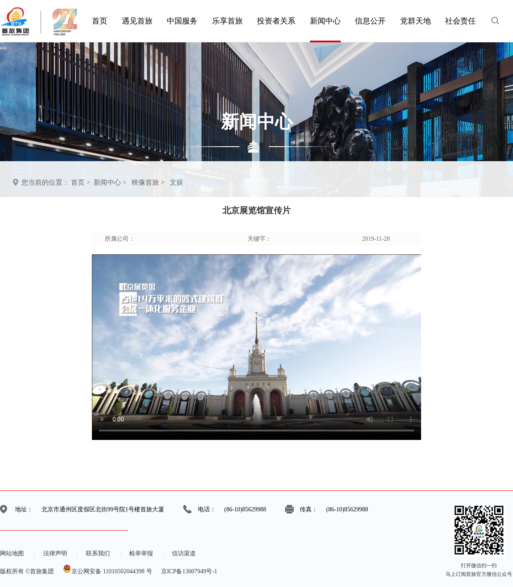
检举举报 (141, 554)
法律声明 (55, 554)
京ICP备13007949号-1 (189, 571)
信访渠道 (184, 554)
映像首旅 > (148, 182)
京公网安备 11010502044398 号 (107, 571)
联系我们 (98, 554)
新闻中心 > (110, 182)
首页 (78, 182)
